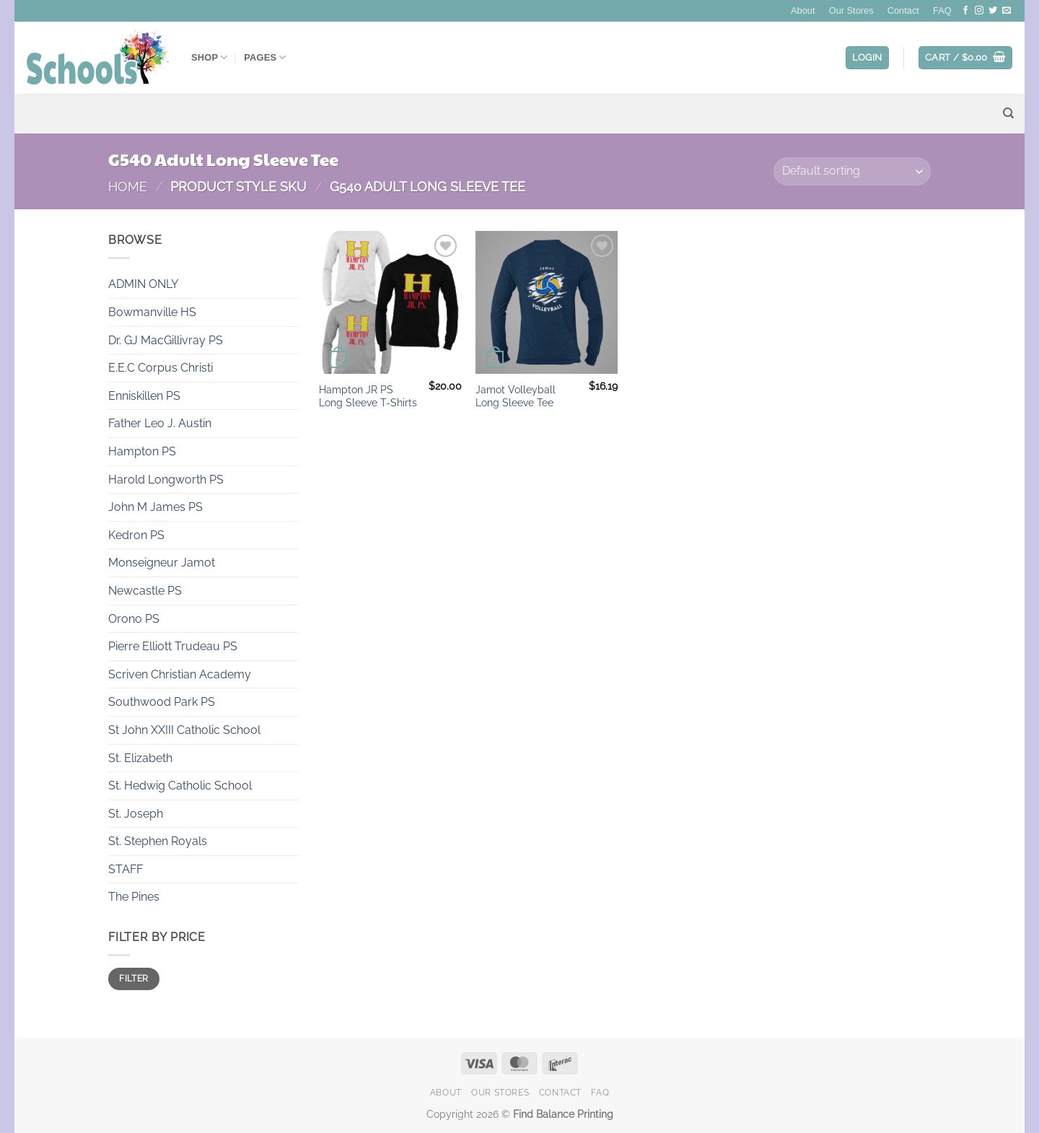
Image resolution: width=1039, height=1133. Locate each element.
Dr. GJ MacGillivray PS (165, 340)
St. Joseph (135, 814)
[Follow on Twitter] (992, 11)
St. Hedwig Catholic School (180, 785)
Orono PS (133, 619)
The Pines (133, 897)
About (803, 10)
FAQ (942, 10)
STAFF (125, 869)
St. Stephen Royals (157, 841)
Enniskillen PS (144, 396)
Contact (903, 10)
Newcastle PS (145, 591)
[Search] (1008, 113)
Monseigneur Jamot (161, 562)
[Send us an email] (1006, 11)
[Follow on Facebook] (965, 11)
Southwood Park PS (161, 702)
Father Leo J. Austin (159, 423)
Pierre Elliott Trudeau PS (172, 646)
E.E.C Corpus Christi (160, 368)
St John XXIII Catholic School (184, 730)
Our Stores (851, 10)
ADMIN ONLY (143, 284)
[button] (867, 58)
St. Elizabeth (140, 758)
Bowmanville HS (152, 312)
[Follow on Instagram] (979, 11)
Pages (265, 57)
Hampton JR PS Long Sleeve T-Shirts (368, 396)
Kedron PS (136, 535)
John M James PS (155, 507)
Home (127, 186)
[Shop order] (852, 171)
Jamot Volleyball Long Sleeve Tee (515, 396)
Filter (133, 979)
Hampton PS (142, 451)
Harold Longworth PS (166, 479)
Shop (209, 57)
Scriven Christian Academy (179, 674)
